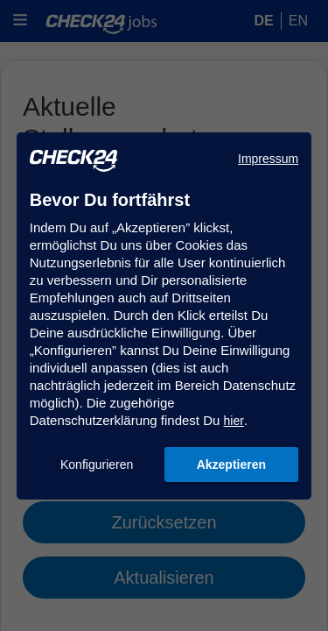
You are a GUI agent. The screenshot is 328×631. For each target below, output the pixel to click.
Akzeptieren (231, 464)
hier (234, 421)
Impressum (268, 159)
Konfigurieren (96, 464)
